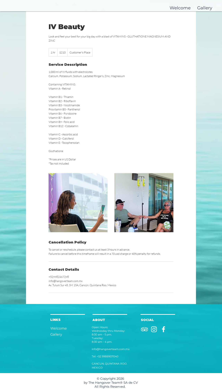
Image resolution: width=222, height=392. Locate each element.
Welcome (58, 328)
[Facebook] (163, 329)
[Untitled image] (78, 202)
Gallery (56, 334)
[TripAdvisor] (144, 329)
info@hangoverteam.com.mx (111, 349)
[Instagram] (154, 329)
